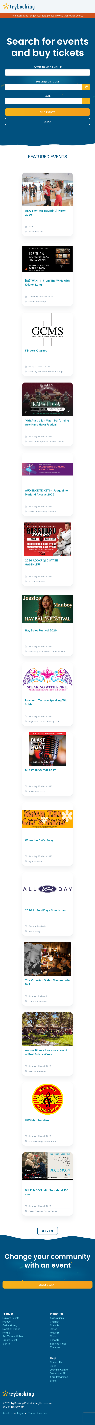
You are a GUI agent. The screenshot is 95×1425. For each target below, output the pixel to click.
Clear (47, 121)
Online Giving (10, 1325)
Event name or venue (48, 67)
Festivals (54, 1332)
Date (48, 95)
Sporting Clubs (58, 1343)
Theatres (55, 1347)
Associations (57, 1318)
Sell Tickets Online (13, 1336)
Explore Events (11, 1318)
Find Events (47, 112)
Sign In (6, 1343)
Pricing (6, 1332)
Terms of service (37, 1413)
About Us (8, 1413)
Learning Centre (59, 1369)
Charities (55, 1321)
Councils (54, 1325)
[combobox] (47, 87)
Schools (54, 1340)
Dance (53, 1329)
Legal (20, 1413)
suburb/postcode (47, 81)
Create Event (47, 1284)
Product (7, 1321)
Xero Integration (59, 1377)
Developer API (58, 1373)
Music (53, 1336)
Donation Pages (11, 1329)
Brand (53, 1380)
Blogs (53, 1366)
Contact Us (56, 1362)
